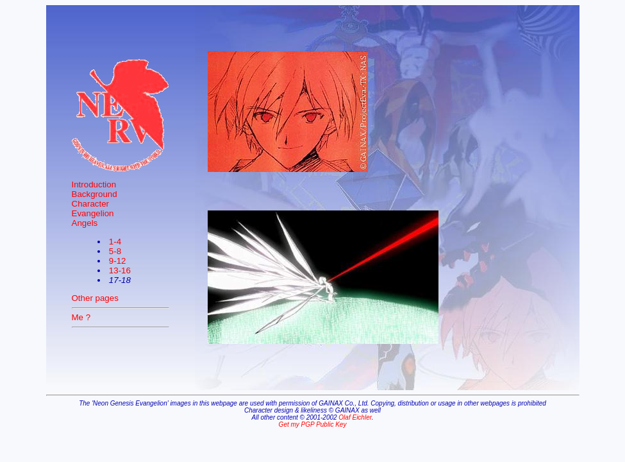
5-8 (115, 251)
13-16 (120, 270)
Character (91, 204)
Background (94, 194)
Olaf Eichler (354, 417)
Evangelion (93, 213)
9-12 (117, 261)
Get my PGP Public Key (313, 424)
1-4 (115, 241)
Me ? (81, 317)
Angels (85, 223)
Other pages (95, 298)
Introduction (94, 184)
